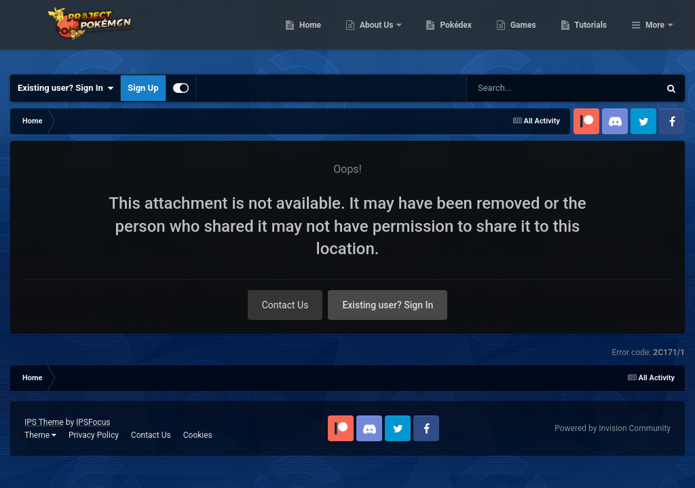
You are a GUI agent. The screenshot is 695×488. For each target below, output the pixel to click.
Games (593, 34)
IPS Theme (44, 422)
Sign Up (143, 88)
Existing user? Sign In (65, 88)
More (654, 34)
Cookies (197, 435)
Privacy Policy (94, 435)
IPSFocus (93, 422)
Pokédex (526, 34)
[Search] (528, 88)
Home (380, 34)
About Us (447, 34)
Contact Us (285, 305)
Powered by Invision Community (613, 428)
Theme (40, 435)
